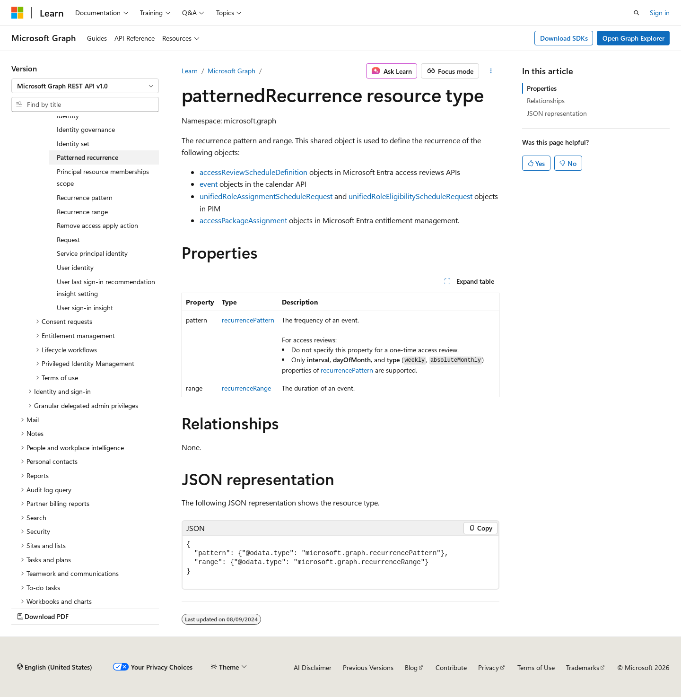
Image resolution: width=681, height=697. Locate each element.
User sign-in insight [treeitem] (85, 307)
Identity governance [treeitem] (86, 129)
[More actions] (491, 70)
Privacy (488, 667)
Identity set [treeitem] (73, 143)
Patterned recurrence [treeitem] (87, 157)
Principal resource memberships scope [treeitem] (103, 177)
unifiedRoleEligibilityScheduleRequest (410, 196)
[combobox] (85, 86)
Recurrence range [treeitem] (82, 211)
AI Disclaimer (313, 667)
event (209, 184)
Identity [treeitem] (68, 115)
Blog (411, 667)
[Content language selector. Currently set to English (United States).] (54, 667)
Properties (542, 88)
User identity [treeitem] (75, 267)
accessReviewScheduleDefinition (253, 172)
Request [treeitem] (68, 239)
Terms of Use (536, 667)
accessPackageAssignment (243, 220)
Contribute (451, 667)
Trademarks (582, 667)
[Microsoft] (17, 13)
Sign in (660, 12)
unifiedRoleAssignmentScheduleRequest (266, 196)
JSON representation (557, 113)
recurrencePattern (248, 319)
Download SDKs (564, 38)
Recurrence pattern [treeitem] (85, 197)
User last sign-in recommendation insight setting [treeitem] (106, 287)
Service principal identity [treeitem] (92, 253)
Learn (190, 70)
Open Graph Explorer (633, 38)
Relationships (546, 100)
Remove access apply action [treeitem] (97, 225)
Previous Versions (368, 667)
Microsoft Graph (231, 70)
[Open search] (636, 12)
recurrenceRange (246, 387)
